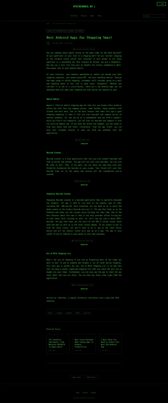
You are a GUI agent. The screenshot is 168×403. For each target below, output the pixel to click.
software (80, 31)
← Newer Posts (76, 377)
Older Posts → (92, 377)
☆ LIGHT (161, 4)
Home (47, 23)
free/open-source (61, 31)
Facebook (59, 313)
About (100, 16)
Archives (74, 16)
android (50, 31)
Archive (85, 392)
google (72, 31)
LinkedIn (68, 313)
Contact (93, 392)
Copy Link (87, 313)
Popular (84, 16)
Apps (92, 16)
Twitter (50, 313)
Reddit (78, 313)
